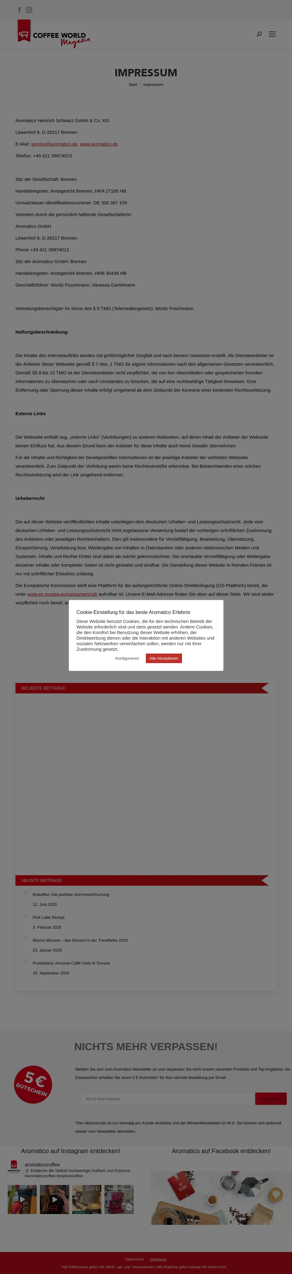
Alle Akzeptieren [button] (164, 658)
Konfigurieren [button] (127, 658)
